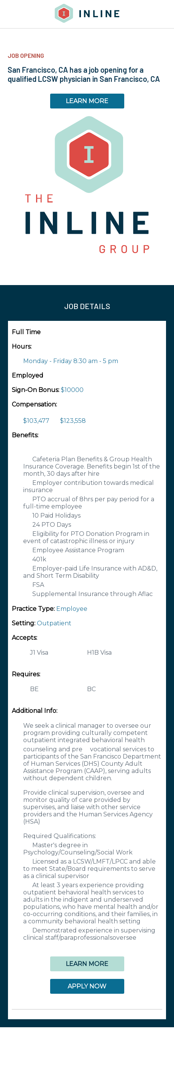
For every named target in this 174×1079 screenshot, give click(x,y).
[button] (87, 1009)
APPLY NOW (87, 986)
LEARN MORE (87, 101)
